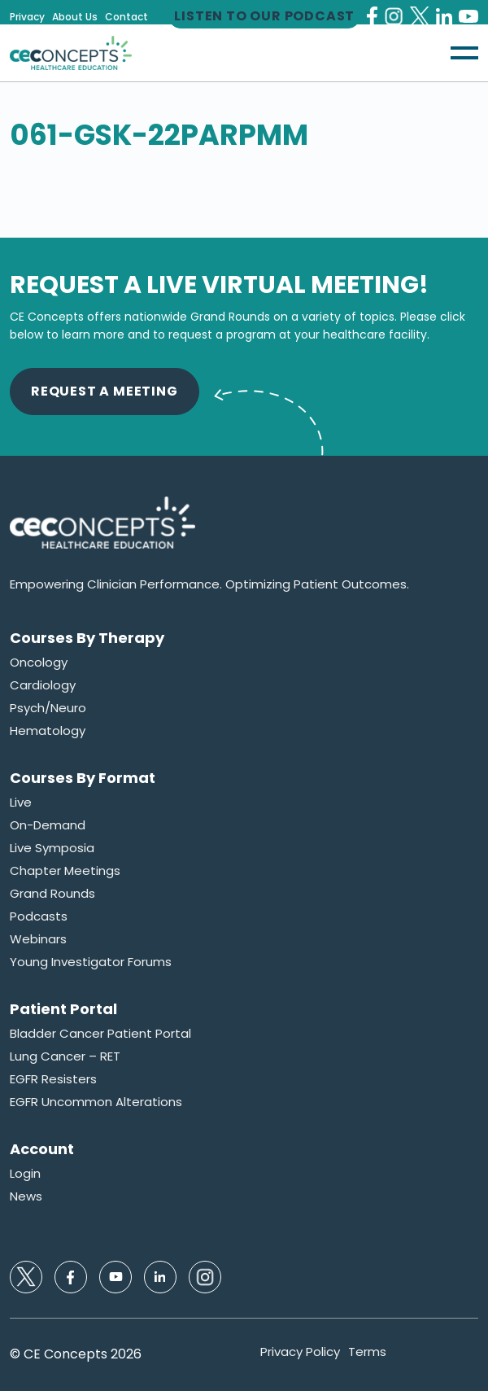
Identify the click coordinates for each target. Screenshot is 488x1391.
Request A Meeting (104, 391)
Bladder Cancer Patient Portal (100, 1033)
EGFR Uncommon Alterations (96, 1102)
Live (21, 802)
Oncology (39, 662)
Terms (367, 1352)
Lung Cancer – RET (65, 1056)
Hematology (47, 731)
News (26, 1196)
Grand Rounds (52, 893)
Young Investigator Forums (91, 962)
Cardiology (43, 685)
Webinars (38, 939)
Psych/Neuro (48, 708)
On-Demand (47, 825)
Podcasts (39, 916)
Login (25, 1173)
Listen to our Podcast (264, 16)
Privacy (27, 17)
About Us (75, 17)
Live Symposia (52, 848)
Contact (126, 17)
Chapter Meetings (65, 871)
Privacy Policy (300, 1352)
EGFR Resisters (53, 1079)
